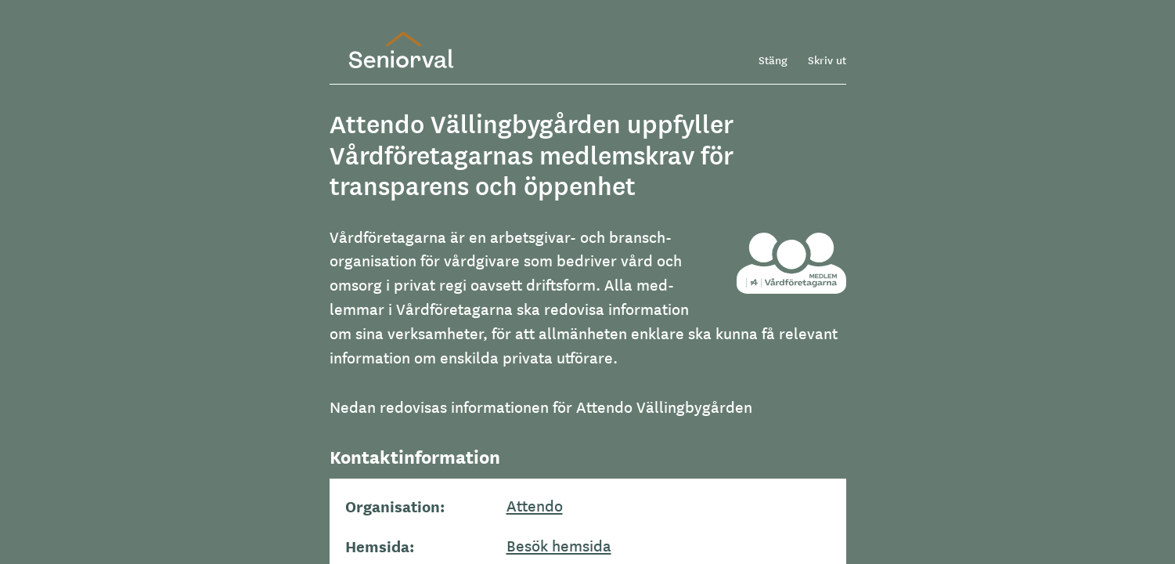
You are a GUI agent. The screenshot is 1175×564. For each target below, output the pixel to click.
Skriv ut (827, 59)
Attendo (534, 505)
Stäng (773, 59)
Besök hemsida (558, 545)
